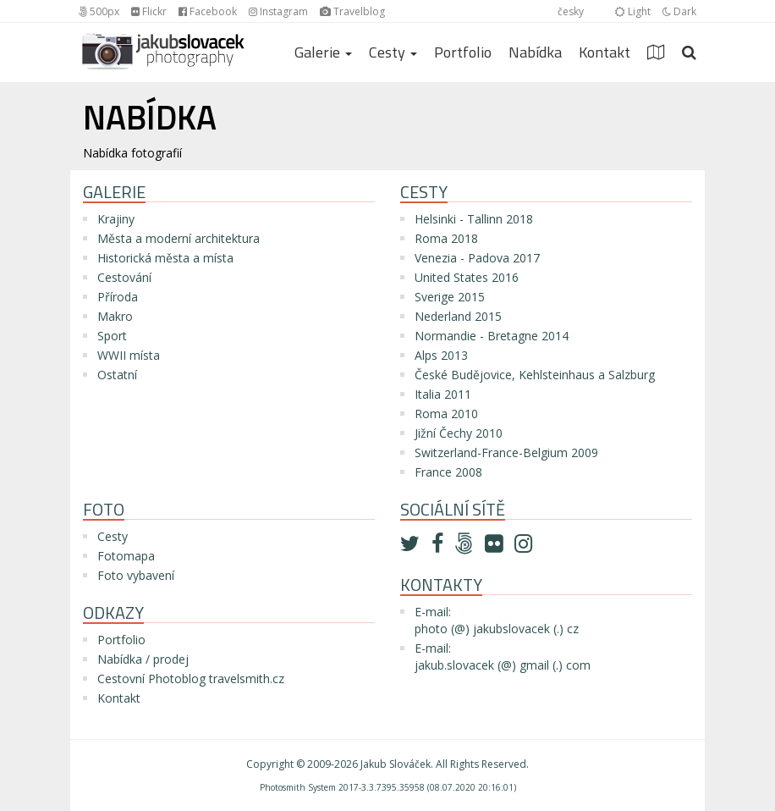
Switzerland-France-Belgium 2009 (506, 452)
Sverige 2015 (450, 297)
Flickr (149, 11)
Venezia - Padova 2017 (477, 258)
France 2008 (448, 472)
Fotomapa (126, 556)
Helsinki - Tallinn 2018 (474, 219)
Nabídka (535, 52)
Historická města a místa (165, 258)
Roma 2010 (446, 414)
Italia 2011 (443, 394)
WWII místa (128, 355)
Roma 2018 (446, 238)
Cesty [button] (393, 52)
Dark (679, 11)
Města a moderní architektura (178, 238)
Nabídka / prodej (143, 659)
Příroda (117, 297)
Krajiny (116, 219)
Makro (115, 316)
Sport (112, 336)
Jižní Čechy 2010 (459, 433)
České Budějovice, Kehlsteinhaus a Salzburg (535, 375)
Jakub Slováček (395, 764)
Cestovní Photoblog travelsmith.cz (190, 678)
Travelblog (352, 11)
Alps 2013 (441, 355)
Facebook (208, 11)
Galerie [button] (323, 52)
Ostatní (117, 375)
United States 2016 (467, 277)
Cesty (112, 536)
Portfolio (463, 52)
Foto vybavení (135, 575)
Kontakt (604, 52)
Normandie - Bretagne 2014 (492, 336)
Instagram (278, 11)
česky (571, 11)
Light (633, 11)
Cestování (124, 277)
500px (99, 11)
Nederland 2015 (458, 316)
